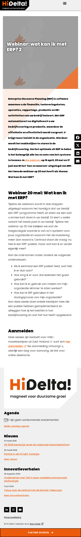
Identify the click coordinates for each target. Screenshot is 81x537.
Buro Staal (35, 523)
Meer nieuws (10, 459)
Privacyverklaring (12, 517)
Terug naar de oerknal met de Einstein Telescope (33, 490)
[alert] (40, 420)
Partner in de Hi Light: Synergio (21, 454)
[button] (65, 3)
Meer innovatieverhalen (16, 495)
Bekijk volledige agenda (16, 426)
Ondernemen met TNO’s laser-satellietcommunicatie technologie (35, 479)
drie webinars (33, 160)
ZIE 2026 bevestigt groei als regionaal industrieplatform (37, 444)
